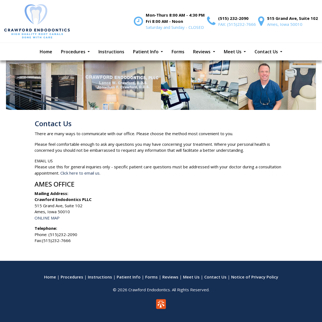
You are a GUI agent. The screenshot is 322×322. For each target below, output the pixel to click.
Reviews (170, 277)
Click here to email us (80, 173)
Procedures (72, 277)
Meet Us (191, 277)
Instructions (100, 277)
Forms (151, 277)
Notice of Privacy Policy (254, 277)
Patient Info (129, 277)
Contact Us (215, 277)
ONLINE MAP (47, 218)
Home (50, 277)
